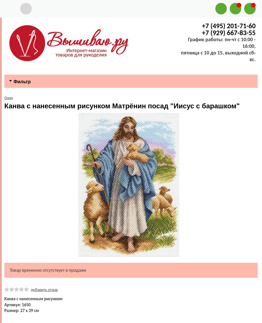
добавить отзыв (44, 289)
